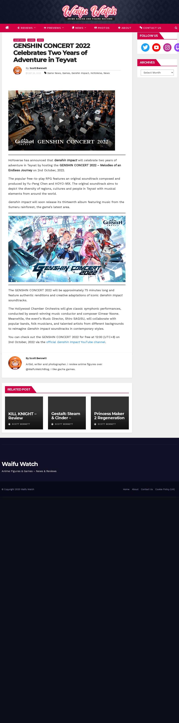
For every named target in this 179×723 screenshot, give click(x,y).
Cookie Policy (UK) (165, 489)
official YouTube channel (75, 342)
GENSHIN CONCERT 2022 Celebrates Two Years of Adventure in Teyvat (51, 53)
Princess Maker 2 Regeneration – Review (109, 417)
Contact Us (147, 489)
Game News (19, 40)
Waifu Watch (20, 464)
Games (31, 40)
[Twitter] (145, 47)
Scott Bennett (38, 68)
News (40, 40)
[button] (176, 27)
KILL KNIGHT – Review (22, 415)
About (135, 489)
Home (126, 489)
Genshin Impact (80, 73)
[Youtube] (156, 47)
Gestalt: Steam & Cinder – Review (65, 417)
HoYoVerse (96, 73)
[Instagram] (167, 47)
